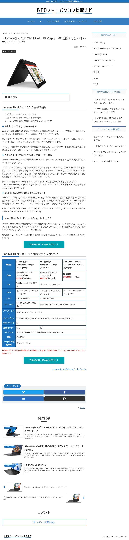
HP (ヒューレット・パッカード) (107, 48)
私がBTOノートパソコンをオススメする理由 (109, 138)
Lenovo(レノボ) (100, 54)
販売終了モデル (9, 51)
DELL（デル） (100, 43)
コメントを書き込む (45, 522)
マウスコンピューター (103, 66)
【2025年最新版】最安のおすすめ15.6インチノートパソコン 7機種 (108, 119)
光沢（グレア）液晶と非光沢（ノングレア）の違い (110, 153)
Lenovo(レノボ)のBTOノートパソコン (70, 369)
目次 (8, 97)
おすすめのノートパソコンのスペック (110, 146)
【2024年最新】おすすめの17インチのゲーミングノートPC (109, 101)
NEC (96, 78)
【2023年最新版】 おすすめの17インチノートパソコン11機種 (109, 110)
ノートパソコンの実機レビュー (107, 161)
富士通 (96, 72)
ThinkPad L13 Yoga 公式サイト (44, 244)
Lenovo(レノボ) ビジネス (104, 60)
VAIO (96, 84)
